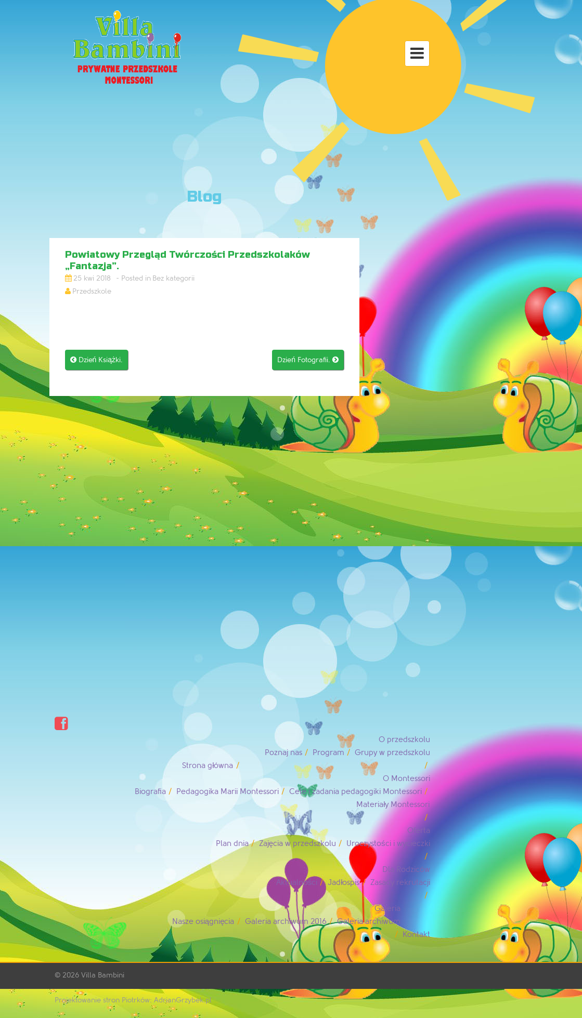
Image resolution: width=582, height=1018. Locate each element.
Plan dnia (232, 843)
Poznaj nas (283, 752)
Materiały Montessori (393, 804)
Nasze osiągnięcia (203, 921)
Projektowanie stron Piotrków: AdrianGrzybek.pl (133, 1000)
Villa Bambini (102, 975)
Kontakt (416, 934)
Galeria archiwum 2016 (286, 921)
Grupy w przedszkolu (392, 752)
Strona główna (207, 765)
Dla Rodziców (406, 869)
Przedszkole (91, 291)
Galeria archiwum (368, 921)
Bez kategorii (173, 278)
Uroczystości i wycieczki (388, 843)
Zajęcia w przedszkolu (297, 843)
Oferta (418, 830)
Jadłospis (343, 882)
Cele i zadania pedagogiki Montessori (355, 791)
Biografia (150, 791)
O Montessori (406, 778)
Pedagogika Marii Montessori (227, 791)
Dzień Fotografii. (308, 360)
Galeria (387, 908)
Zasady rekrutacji (400, 882)
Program (328, 752)
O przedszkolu (404, 739)
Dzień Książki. (96, 360)
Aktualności (297, 882)
